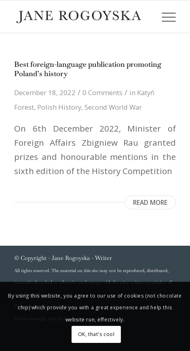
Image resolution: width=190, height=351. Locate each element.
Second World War (113, 107)
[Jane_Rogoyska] (79, 16)
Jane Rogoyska (71, 258)
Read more (150, 202)
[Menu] (165, 16)
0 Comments (102, 92)
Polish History (59, 107)
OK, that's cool (96, 334)
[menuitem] (165, 16)
